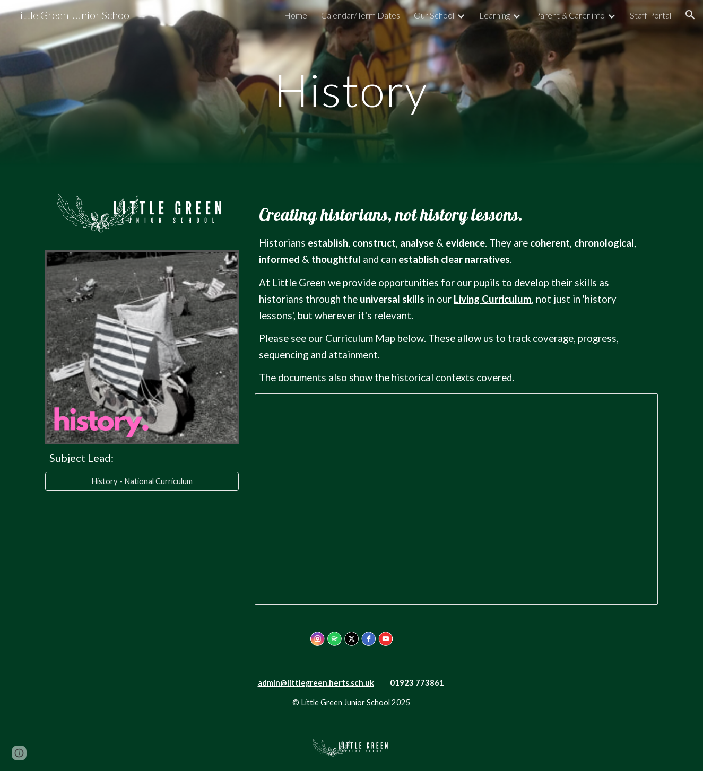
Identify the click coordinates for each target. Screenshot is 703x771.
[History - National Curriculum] (142, 481)
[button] (690, 15)
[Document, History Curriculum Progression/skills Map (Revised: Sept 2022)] (456, 499)
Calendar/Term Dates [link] (360, 15)
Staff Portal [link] (650, 15)
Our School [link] (434, 15)
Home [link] (295, 15)
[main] (351, 90)
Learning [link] (494, 15)
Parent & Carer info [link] (570, 15)
